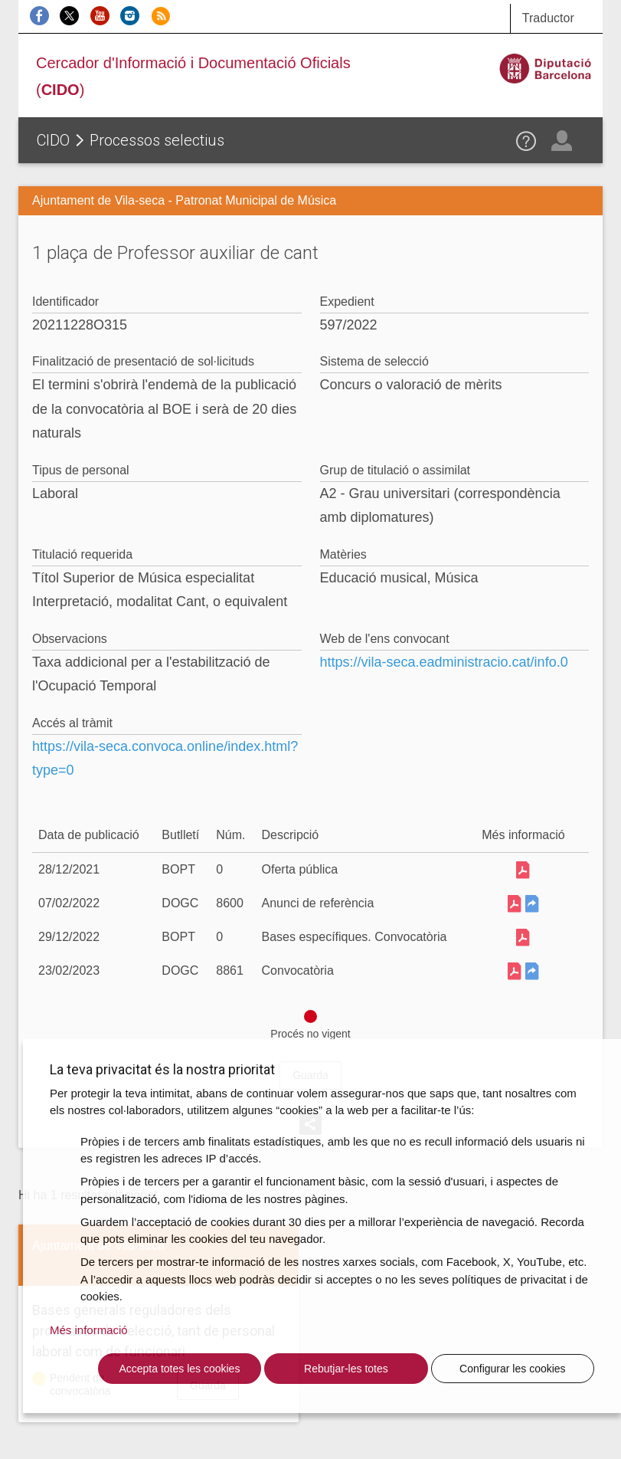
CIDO (53, 140)
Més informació (89, 1329)
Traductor (548, 18)
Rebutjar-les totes (346, 1368)
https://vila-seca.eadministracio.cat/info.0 (444, 662)
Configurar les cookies (512, 1368)
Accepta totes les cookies (179, 1368)
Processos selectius (157, 140)
